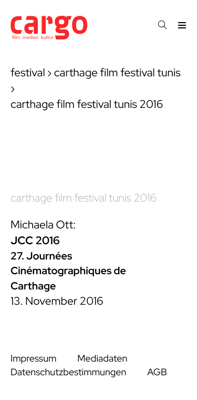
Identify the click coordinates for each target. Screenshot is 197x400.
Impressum (33, 359)
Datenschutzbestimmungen (68, 372)
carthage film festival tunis (117, 73)
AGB (157, 372)
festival (28, 73)
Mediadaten (102, 359)
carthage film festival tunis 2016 (84, 198)
